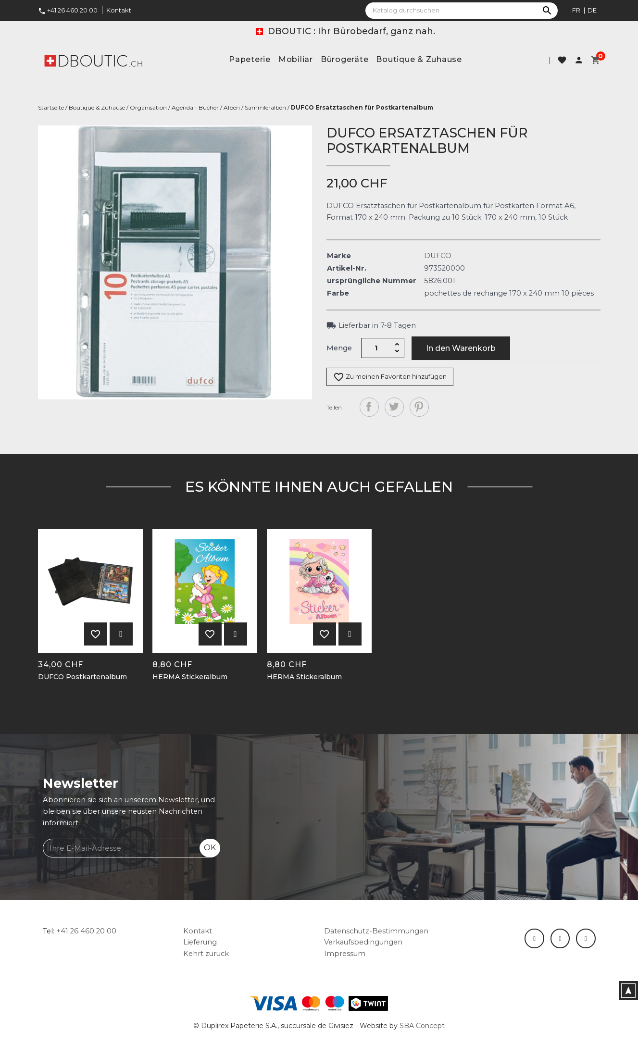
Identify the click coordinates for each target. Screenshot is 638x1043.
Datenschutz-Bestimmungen (376, 931)
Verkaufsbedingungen (363, 942)
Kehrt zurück (206, 953)
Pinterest (419, 407)
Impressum (344, 953)
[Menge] (376, 348)
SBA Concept (422, 1025)
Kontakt (118, 10)
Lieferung (200, 942)
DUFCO (437, 255)
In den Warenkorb (461, 348)
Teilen (369, 407)
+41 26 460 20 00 (68, 10)
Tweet (394, 407)
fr (576, 10)
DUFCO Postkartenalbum (82, 677)
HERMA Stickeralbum (189, 677)
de (592, 10)
